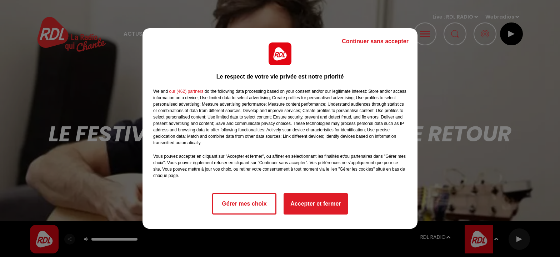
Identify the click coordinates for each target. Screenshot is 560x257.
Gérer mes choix (244, 204)
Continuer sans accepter (375, 41)
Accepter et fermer (315, 204)
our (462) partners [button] (186, 91)
